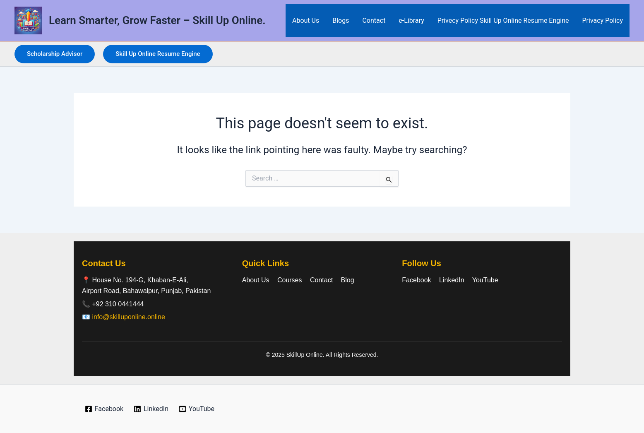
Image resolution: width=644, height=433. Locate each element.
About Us (305, 20)
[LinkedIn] (151, 409)
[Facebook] (104, 409)
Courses (289, 280)
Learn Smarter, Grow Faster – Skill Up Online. (157, 20)
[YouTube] (196, 409)
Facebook (416, 280)
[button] (54, 54)
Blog (347, 280)
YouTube (485, 280)
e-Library (411, 20)
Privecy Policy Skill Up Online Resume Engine (503, 20)
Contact (373, 20)
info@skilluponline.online (128, 316)
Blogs (340, 20)
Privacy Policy (602, 20)
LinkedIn (451, 280)
